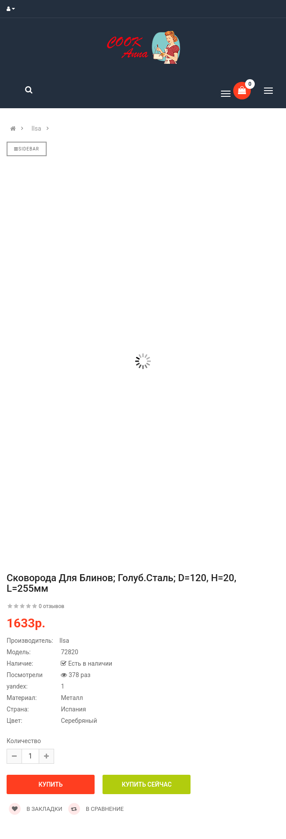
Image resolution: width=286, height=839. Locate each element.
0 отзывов (51, 606)
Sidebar (26, 149)
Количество (24, 740)
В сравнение (96, 809)
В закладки (35, 809)
